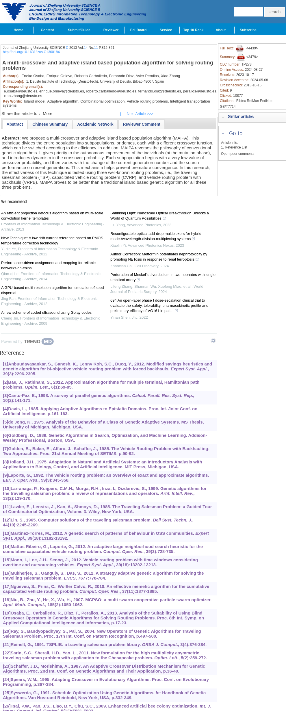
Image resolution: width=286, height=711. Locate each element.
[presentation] (15, 124)
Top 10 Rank (193, 30)
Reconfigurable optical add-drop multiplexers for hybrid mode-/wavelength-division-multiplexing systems (155, 236)
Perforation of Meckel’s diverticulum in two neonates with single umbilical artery (163, 277)
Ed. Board (138, 30)
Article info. (229, 143)
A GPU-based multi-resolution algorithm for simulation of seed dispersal (52, 290)
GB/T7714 (228, 107)
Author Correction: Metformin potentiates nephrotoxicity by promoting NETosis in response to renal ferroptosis (158, 257)
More (47, 113)
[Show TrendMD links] (213, 340)
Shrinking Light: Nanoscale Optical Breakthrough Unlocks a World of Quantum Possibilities (159, 216)
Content (47, 30)
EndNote (267, 101)
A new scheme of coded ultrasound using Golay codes (46, 312)
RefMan (253, 101)
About (221, 30)
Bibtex (241, 101)
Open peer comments (237, 154)
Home (18, 30)
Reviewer (111, 30)
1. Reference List (234, 147)
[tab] (14, 124)
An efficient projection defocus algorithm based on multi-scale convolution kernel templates (52, 215)
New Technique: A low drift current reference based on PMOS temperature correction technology (52, 240)
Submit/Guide (79, 30)
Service (166, 30)
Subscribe (248, 30)
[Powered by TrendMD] (27, 341)
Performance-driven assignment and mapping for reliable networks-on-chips (48, 265)
